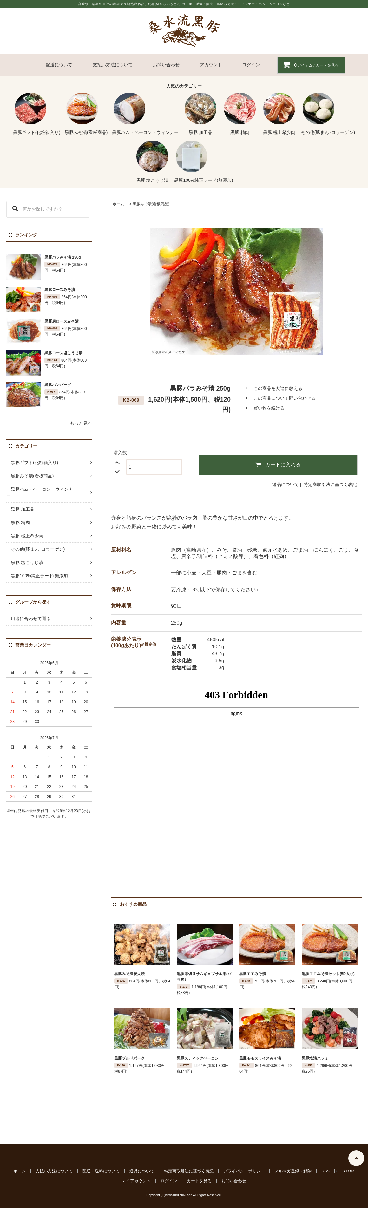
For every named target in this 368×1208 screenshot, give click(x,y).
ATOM (348, 1171)
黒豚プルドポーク (129, 1058)
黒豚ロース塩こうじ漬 (63, 353)
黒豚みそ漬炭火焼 (129, 974)
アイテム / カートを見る (308, 65)
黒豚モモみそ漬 (252, 974)
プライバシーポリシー (244, 1171)
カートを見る (199, 1181)
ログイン (251, 64)
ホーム (118, 204)
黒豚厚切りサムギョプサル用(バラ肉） (204, 977)
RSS (325, 1171)
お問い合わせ (166, 64)
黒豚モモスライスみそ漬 (260, 1058)
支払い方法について (113, 64)
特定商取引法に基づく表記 (330, 484)
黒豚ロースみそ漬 (59, 289)
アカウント (211, 64)
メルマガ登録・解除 (293, 1171)
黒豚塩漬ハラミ (315, 1058)
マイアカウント (136, 1181)
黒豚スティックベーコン (198, 1058)
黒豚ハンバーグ (57, 385)
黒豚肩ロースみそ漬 (61, 321)
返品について (285, 484)
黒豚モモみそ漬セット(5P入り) (328, 974)
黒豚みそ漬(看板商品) (151, 204)
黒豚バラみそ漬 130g (62, 257)
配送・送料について (101, 1171)
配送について (59, 64)
